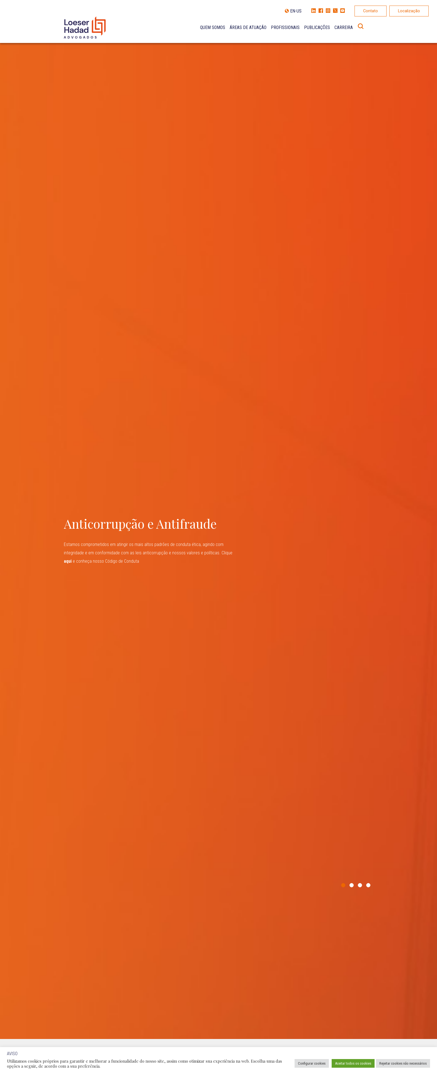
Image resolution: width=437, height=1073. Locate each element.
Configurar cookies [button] (312, 1063)
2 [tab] (351, 885)
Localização (409, 11)
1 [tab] (343, 885)
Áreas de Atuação (248, 27)
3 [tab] (360, 885)
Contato (370, 11)
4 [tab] (368, 885)
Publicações (317, 27)
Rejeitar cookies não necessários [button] (403, 1063)
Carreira (343, 27)
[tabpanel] (218, 540)
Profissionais (285, 27)
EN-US (296, 11)
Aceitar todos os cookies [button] (353, 1063)
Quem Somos (212, 27)
